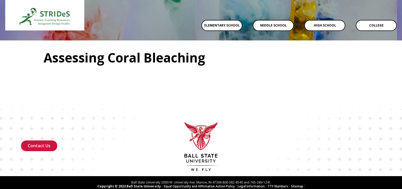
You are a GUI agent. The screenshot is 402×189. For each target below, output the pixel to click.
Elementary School (222, 25)
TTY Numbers (278, 165)
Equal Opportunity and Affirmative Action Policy (199, 165)
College (376, 25)
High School (325, 25)
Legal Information (251, 165)
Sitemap (297, 165)
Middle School (273, 25)
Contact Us (39, 125)
